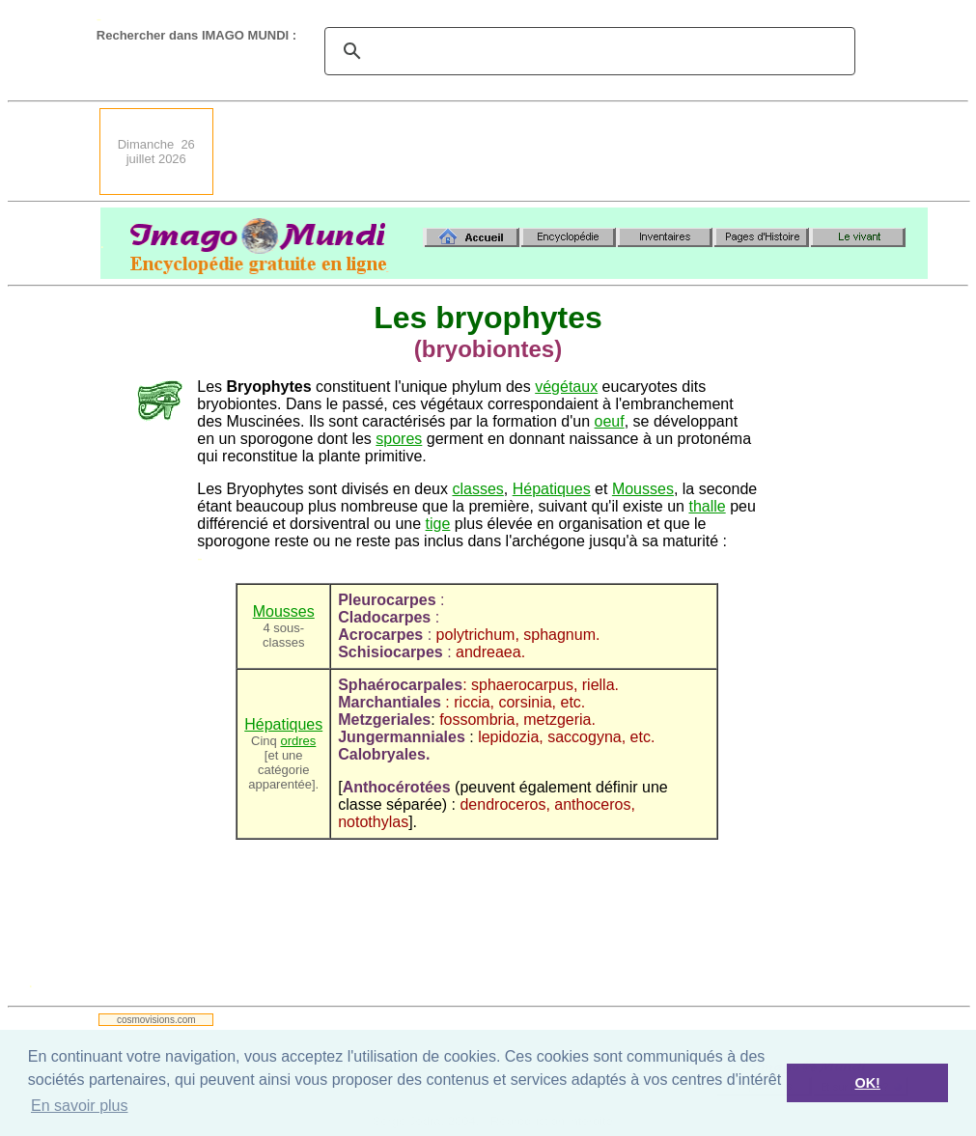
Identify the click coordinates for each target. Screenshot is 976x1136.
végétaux (566, 386)
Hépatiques (552, 489)
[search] (587, 51)
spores (399, 438)
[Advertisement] (576, 151)
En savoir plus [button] (79, 1105)
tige (438, 523)
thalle (706, 506)
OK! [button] (866, 1083)
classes (477, 489)
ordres (298, 741)
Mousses (643, 489)
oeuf (610, 421)
